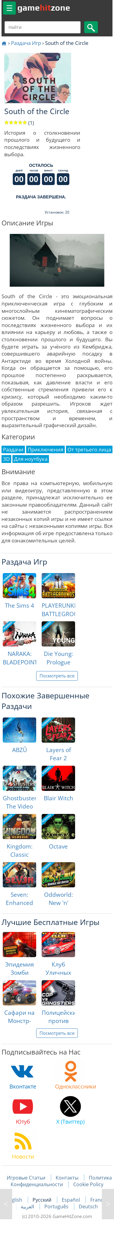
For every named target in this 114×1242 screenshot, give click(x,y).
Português (57, 1206)
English (14, 1199)
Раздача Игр (26, 42)
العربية (28, 1206)
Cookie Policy (88, 1184)
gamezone (43, 7)
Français (99, 1199)
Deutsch (88, 1206)
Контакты (67, 1177)
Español (71, 1199)
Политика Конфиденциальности (61, 1181)
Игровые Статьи (26, 1177)
